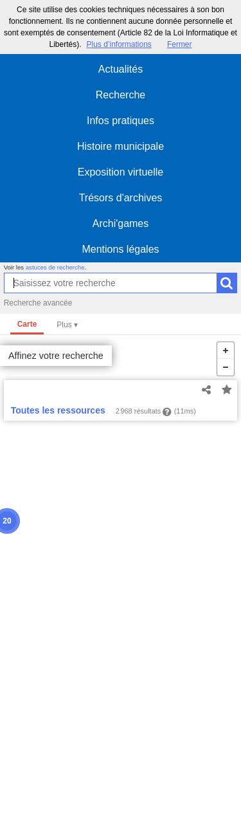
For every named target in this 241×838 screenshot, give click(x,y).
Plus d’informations (118, 44)
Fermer (179, 44)
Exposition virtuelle (120, 172)
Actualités (120, 69)
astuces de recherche (55, 267)
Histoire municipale (120, 146)
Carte (27, 324)
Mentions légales (120, 249)
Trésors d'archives (121, 197)
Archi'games (121, 223)
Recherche (120, 94)
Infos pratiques (120, 120)
